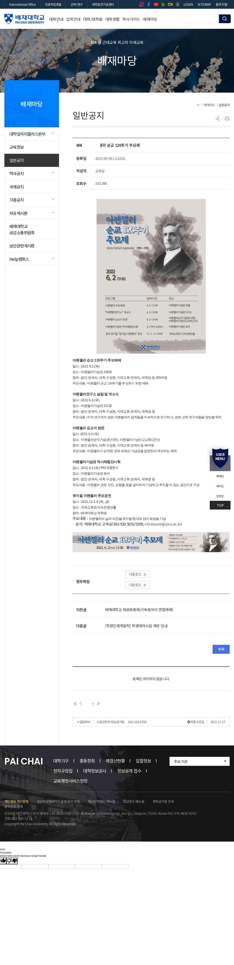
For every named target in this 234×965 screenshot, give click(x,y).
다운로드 (164, 596)
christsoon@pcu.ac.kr (163, 545)
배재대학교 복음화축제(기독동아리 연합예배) (139, 632)
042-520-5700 (137, 763)
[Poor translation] (12, 902)
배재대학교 (24, 19)
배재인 (217, 473)
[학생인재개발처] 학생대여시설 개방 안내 (136, 648)
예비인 (217, 486)
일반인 (217, 498)
